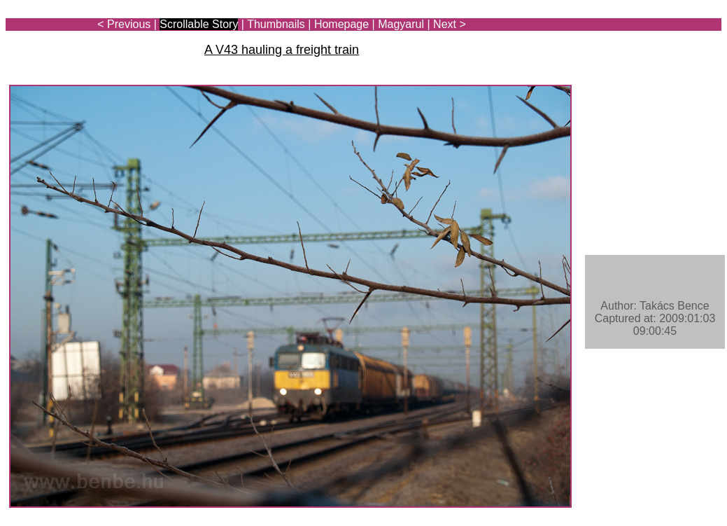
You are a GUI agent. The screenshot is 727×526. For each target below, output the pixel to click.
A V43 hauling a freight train (281, 50)
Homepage (341, 24)
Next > (449, 24)
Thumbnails (276, 24)
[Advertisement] (639, 50)
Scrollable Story (199, 24)
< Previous (123, 24)
